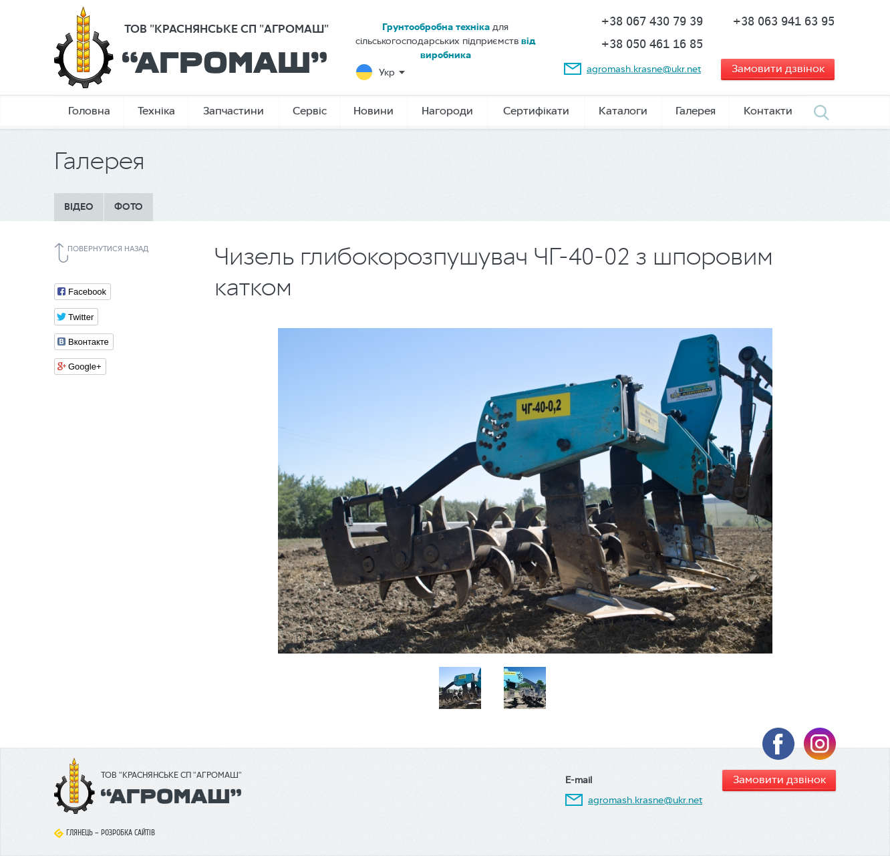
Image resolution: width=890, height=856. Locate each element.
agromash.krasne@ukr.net (644, 69)
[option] (525, 491)
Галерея (696, 111)
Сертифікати (536, 111)
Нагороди (447, 111)
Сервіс (310, 111)
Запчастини (233, 111)
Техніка (156, 111)
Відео (79, 206)
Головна (89, 111)
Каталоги (623, 111)
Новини (373, 111)
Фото (128, 206)
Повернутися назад (107, 248)
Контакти (768, 111)
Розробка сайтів (128, 832)
